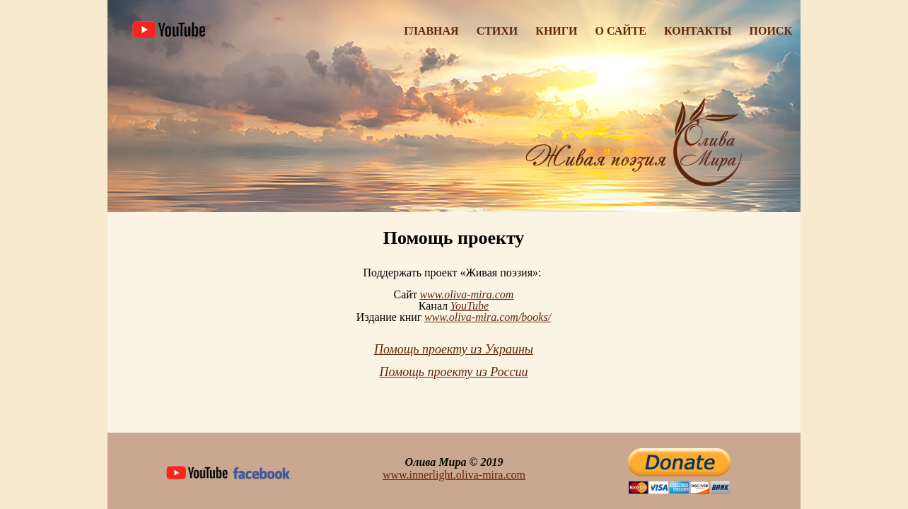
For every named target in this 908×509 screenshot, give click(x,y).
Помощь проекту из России (453, 372)
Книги (556, 31)
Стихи (497, 31)
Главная (431, 31)
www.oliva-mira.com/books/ (487, 317)
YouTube (469, 306)
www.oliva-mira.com (466, 294)
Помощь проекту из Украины (453, 349)
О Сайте (620, 31)
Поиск (771, 31)
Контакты (698, 31)
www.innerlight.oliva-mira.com (454, 475)
